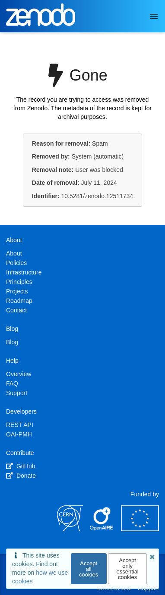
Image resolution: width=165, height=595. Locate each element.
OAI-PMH (19, 434)
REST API (19, 424)
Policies (16, 262)
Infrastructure (23, 272)
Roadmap (19, 300)
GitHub (20, 466)
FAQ (12, 383)
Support (16, 392)
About (14, 253)
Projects (17, 291)
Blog (12, 342)
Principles (19, 281)
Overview (18, 374)
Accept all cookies (88, 569)
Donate (21, 475)
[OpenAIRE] (102, 529)
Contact (16, 310)
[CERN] (70, 529)
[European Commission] (140, 529)
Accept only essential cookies (127, 568)
